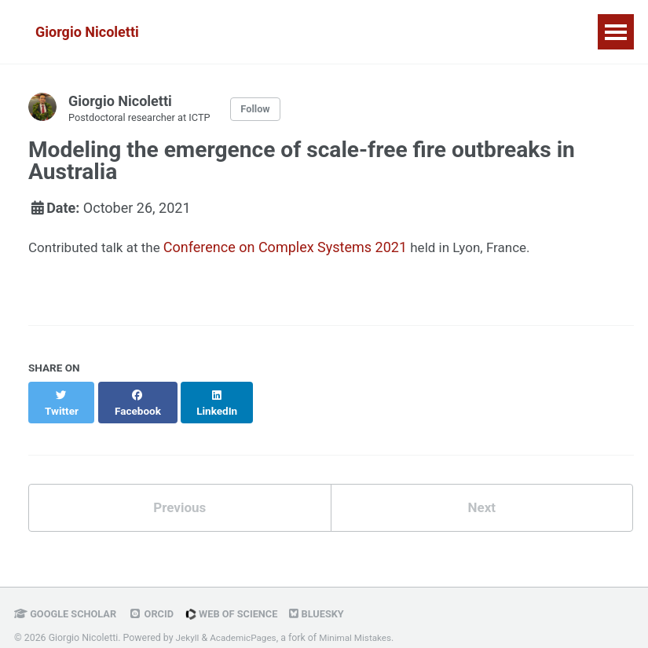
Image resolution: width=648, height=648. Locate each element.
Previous (179, 495)
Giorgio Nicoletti (87, 32)
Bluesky (329, 602)
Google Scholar (68, 602)
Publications (398, 32)
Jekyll (188, 626)
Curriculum (500, 32)
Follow (265, 109)
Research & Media (274, 32)
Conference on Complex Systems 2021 (293, 248)
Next (481, 495)
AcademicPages (246, 626)
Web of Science (240, 602)
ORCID (157, 602)
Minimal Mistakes (362, 626)
